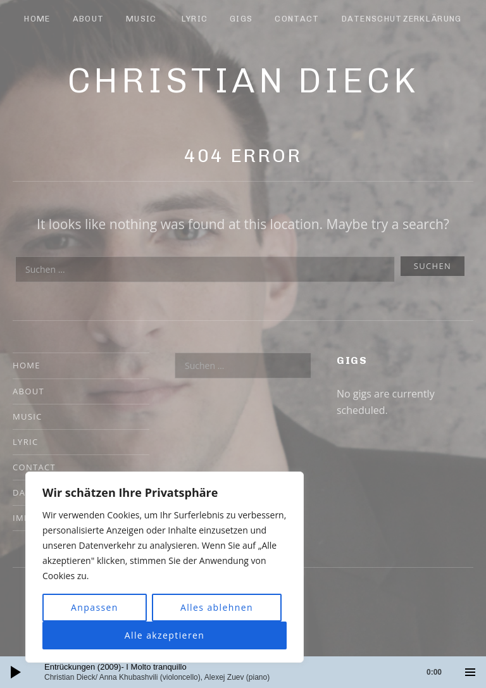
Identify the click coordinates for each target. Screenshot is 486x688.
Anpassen (94, 607)
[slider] (249, 672)
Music (141, 18)
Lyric (195, 18)
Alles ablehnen (216, 607)
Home (37, 18)
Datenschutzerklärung (402, 18)
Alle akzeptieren (165, 635)
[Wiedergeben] (16, 672)
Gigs (241, 18)
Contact (297, 18)
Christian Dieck (243, 80)
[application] (243, 672)
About (88, 18)
